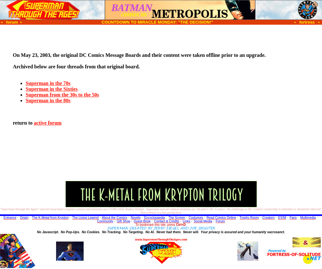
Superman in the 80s (48, 100)
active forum (48, 123)
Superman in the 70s (48, 83)
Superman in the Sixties (52, 89)
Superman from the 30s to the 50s (62, 94)
